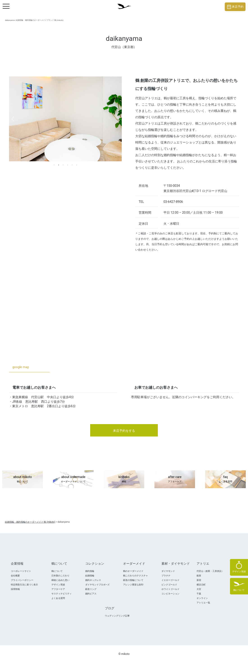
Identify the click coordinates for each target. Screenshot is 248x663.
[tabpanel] (65, 118)
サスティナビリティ (61, 593)
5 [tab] (72, 164)
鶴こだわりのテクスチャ (135, 575)
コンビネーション (170, 593)
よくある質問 (58, 598)
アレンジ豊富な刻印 (133, 584)
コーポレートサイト (21, 571)
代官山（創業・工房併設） (210, 571)
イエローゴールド (170, 580)
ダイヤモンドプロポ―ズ (97, 584)
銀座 (199, 575)
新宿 (199, 580)
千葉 (199, 593)
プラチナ (165, 575)
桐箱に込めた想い (60, 580)
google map (20, 367)
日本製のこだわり (60, 575)
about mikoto (23, 479)
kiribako (124, 479)
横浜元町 (201, 584)
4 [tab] (67, 164)
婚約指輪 (89, 571)
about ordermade (73, 479)
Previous (13, 119)
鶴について (57, 571)
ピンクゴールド (169, 584)
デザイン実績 (58, 584)
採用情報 (15, 589)
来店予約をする (124, 430)
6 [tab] (76, 164)
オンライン (202, 598)
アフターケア (58, 589)
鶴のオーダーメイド (133, 571)
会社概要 (15, 575)
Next (117, 119)
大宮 (199, 589)
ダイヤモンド (168, 571)
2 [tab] (58, 164)
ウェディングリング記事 (117, 615)
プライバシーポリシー (22, 580)
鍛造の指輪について (133, 580)
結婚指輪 (89, 575)
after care (175, 479)
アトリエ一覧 (203, 602)
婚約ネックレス (93, 580)
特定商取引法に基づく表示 (24, 584)
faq (225, 479)
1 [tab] (54, 164)
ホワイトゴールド (170, 589)
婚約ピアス (90, 593)
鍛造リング (90, 589)
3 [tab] (63, 164)
